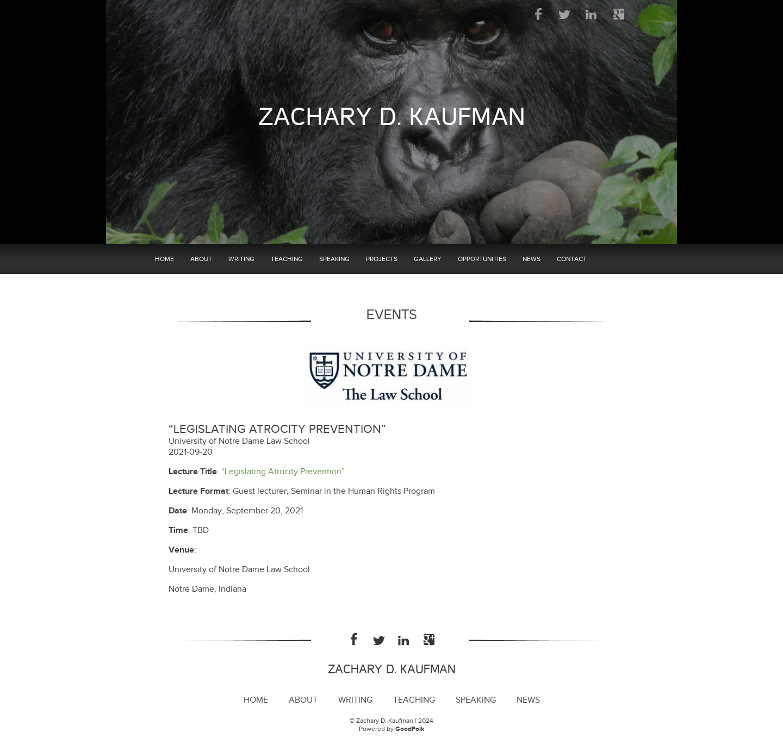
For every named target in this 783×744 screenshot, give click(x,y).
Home (164, 259)
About (201, 259)
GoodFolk (409, 729)
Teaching (287, 259)
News (531, 259)
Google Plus (618, 14)
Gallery (428, 259)
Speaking (334, 259)
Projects (381, 259)
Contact (572, 259)
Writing (241, 259)
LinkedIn (592, 14)
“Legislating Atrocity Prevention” (283, 472)
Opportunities (482, 259)
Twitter (565, 14)
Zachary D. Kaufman (391, 117)
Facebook (538, 14)
